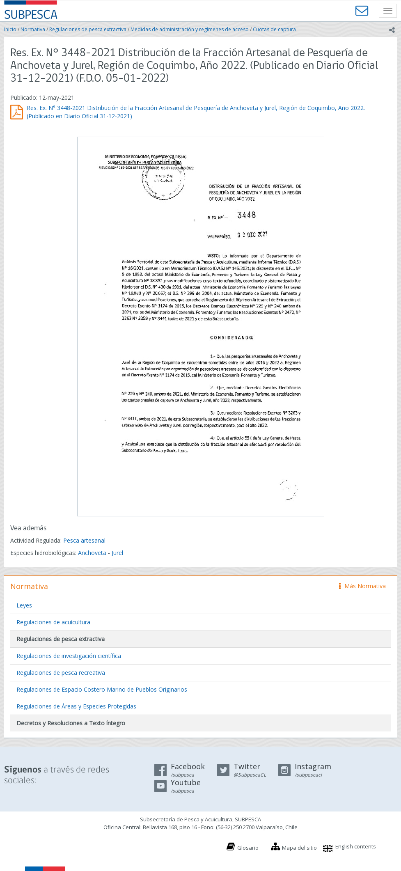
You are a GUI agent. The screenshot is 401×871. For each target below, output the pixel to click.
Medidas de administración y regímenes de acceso (190, 29)
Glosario (248, 847)
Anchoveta (92, 553)
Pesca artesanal (84, 540)
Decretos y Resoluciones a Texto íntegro (70, 723)
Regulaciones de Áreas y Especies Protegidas (76, 706)
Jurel (117, 553)
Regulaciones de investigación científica (68, 656)
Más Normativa (362, 586)
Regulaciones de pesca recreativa (60, 672)
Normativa (33, 29)
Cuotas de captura (274, 29)
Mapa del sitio (299, 847)
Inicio (10, 29)
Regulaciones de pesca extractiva (87, 29)
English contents (355, 846)
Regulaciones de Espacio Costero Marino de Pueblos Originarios (101, 689)
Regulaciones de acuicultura (53, 622)
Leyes (24, 605)
